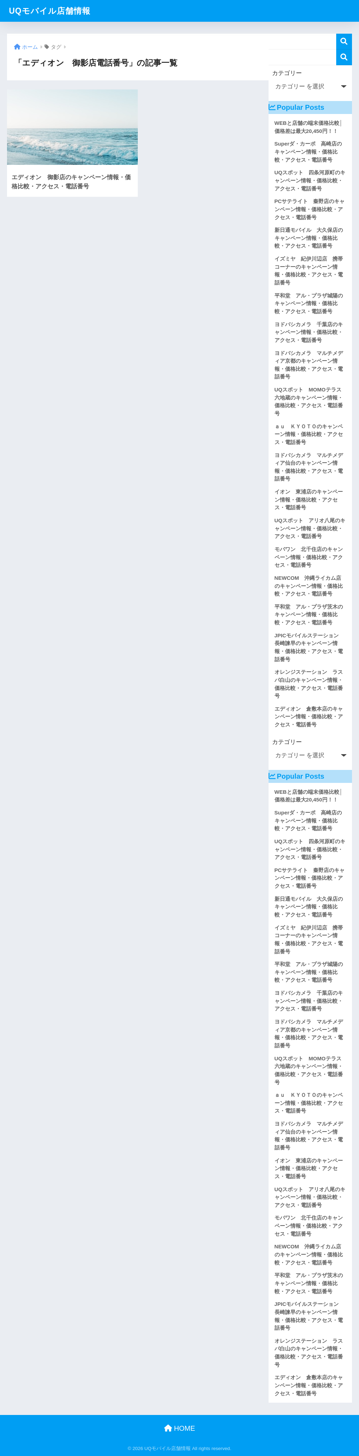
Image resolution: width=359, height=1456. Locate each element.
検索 (344, 41)
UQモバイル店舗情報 (49, 10)
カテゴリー (287, 73)
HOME (179, 1428)
